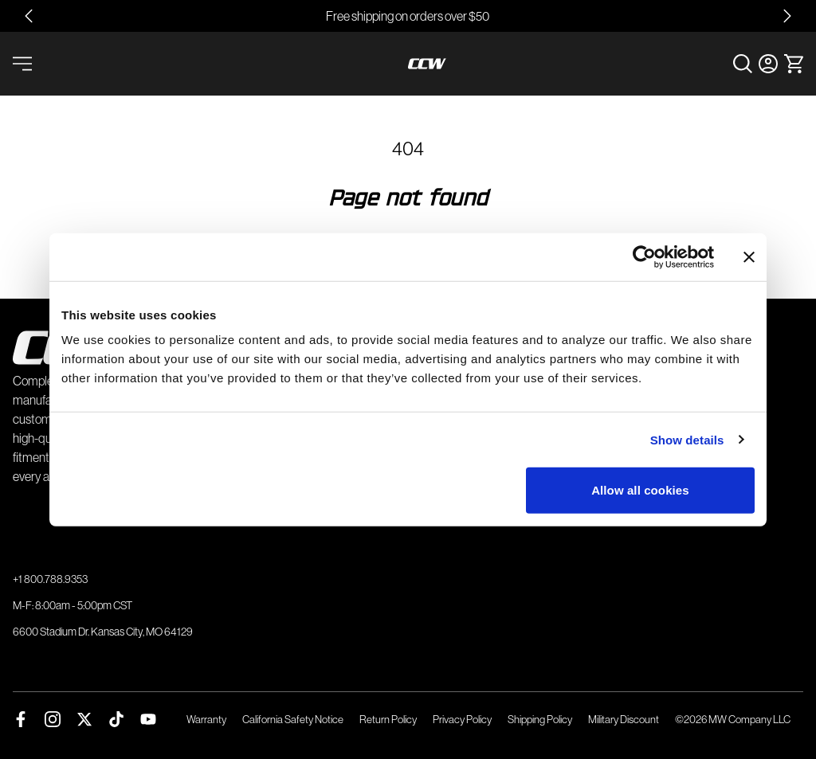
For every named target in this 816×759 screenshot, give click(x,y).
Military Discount (623, 719)
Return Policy (388, 719)
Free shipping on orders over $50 (407, 16)
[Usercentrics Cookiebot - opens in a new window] (644, 256)
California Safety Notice (292, 719)
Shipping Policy (540, 719)
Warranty (206, 719)
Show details (687, 439)
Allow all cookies (640, 490)
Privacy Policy (462, 719)
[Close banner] (749, 256)
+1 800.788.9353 (50, 579)
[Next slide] (787, 15)
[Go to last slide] (28, 15)
